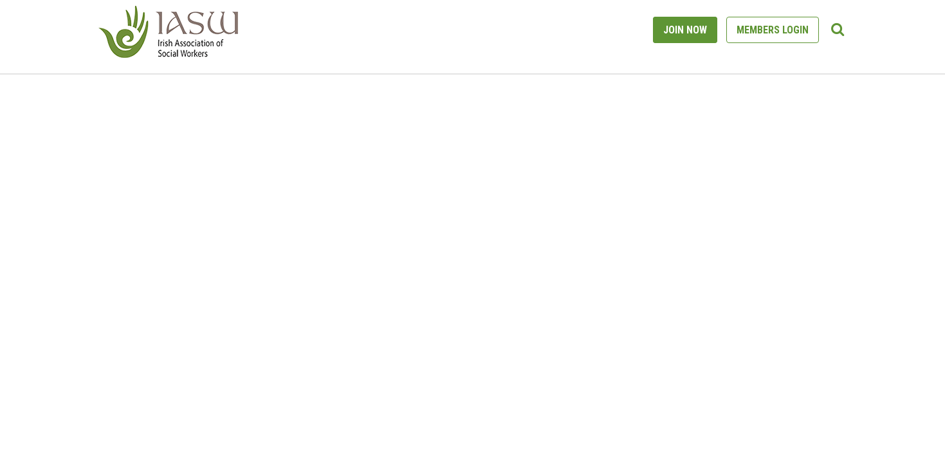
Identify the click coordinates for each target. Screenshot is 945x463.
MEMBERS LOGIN (773, 30)
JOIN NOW (685, 30)
